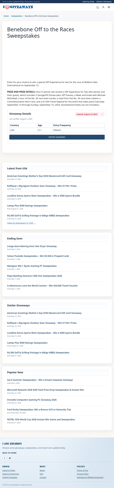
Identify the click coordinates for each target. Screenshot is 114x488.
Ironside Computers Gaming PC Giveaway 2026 (32, 399)
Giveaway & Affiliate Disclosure (90, 477)
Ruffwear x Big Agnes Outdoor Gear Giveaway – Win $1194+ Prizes (42, 186)
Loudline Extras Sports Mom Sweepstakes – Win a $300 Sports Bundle (43, 195)
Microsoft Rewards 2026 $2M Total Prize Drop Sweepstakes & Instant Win (45, 390)
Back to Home (9, 453)
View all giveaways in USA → (21, 222)
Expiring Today (88, 1)
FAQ (41, 474)
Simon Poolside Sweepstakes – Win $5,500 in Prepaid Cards (38, 256)
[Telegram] (10, 458)
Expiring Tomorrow (10, 474)
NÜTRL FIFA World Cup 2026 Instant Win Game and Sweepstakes (41, 419)
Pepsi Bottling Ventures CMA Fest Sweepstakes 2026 (34, 276)
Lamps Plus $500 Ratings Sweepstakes (27, 205)
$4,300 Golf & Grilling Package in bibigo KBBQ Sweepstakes (38, 215)
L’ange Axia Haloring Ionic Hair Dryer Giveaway (32, 246)
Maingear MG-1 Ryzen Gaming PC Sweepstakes (32, 266)
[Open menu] (108, 7)
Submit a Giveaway (103, 1)
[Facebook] (4, 458)
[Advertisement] (57, 58)
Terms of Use (82, 470)
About (42, 470)
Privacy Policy (82, 474)
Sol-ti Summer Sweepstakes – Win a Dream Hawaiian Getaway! (40, 380)
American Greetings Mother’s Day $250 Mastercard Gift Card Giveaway (44, 176)
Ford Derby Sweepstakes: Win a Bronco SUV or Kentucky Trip (39, 409)
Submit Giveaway (9, 477)
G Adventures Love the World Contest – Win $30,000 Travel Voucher (42, 285)
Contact (43, 477)
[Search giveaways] (97, 7)
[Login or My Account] (103, 7)
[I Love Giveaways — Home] (18, 7)
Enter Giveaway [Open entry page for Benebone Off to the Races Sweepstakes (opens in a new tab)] (57, 137)
